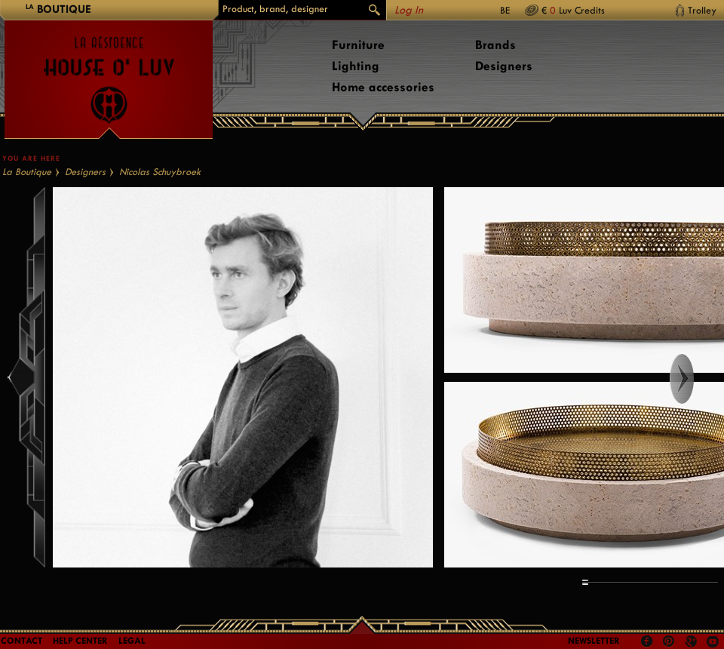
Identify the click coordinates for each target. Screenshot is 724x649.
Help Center (80, 640)
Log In (408, 10)
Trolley (702, 10)
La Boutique (26, 171)
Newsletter (594, 640)
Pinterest (669, 641)
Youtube (712, 641)
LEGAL (132, 640)
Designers (503, 66)
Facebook (647, 641)
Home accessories (383, 87)
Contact (21, 640)
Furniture (358, 45)
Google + (693, 642)
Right (695, 379)
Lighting (355, 66)
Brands (495, 45)
